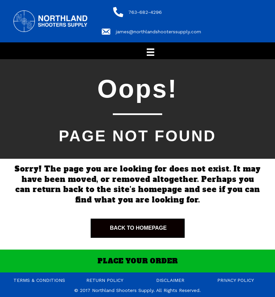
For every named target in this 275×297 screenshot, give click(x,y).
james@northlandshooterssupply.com (158, 31)
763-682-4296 (145, 12)
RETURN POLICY (104, 280)
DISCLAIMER (170, 280)
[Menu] (150, 52)
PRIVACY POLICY (235, 280)
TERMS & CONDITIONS (39, 280)
